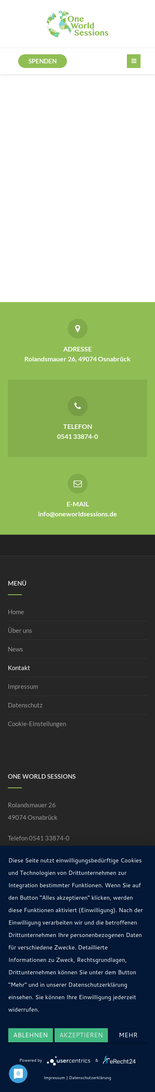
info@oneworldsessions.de (77, 514)
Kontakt (19, 667)
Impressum (23, 686)
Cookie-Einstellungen (37, 723)
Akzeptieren (81, 1035)
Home (16, 611)
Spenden (43, 61)
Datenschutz (25, 705)
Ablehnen (30, 1035)
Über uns (20, 630)
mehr (128, 1035)
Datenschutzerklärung (90, 1077)
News (15, 649)
